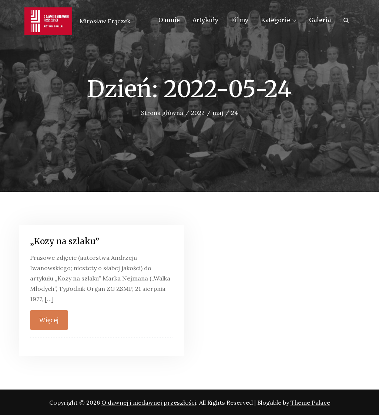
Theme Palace (310, 402)
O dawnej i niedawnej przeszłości (148, 402)
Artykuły (205, 20)
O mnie (169, 20)
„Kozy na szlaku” (64, 241)
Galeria (320, 20)
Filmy (239, 20)
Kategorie (278, 20)
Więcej (49, 320)
